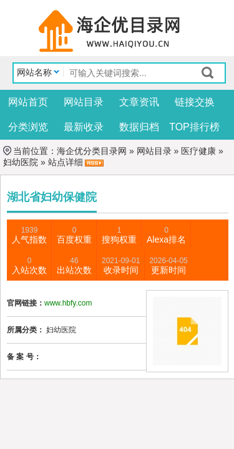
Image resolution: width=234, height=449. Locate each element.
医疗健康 (198, 151)
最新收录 (84, 127)
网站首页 (28, 102)
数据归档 (139, 127)
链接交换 (195, 102)
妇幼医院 (20, 162)
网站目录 (84, 102)
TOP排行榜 (194, 127)
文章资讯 (139, 102)
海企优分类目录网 (92, 151)
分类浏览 (28, 127)
